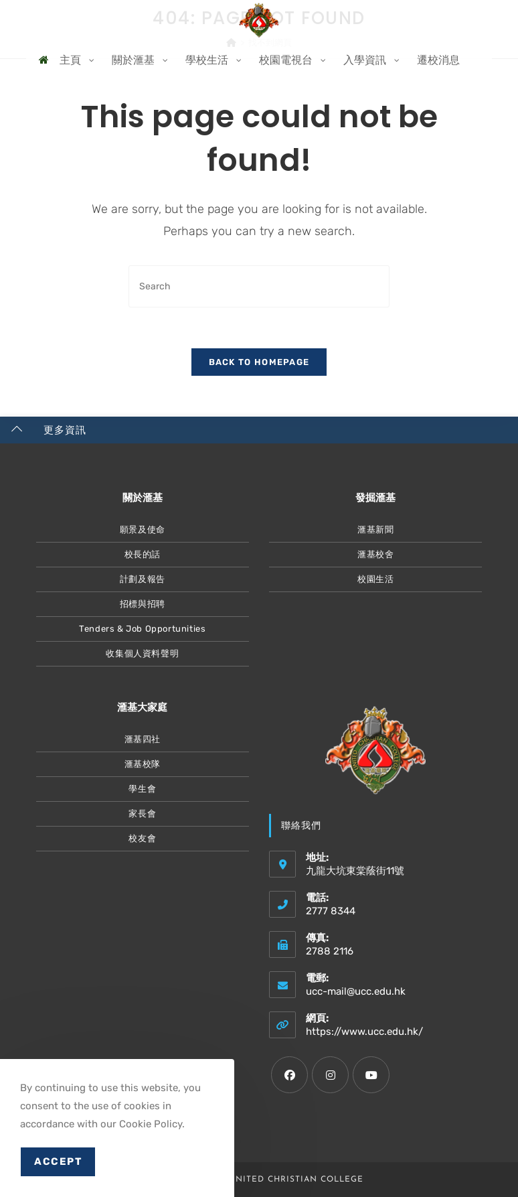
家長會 (142, 813)
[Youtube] (371, 1074)
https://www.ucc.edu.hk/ (364, 1032)
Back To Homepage (259, 362)
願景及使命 (142, 529)
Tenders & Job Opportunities (142, 629)
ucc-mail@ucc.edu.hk (356, 991)
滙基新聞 (375, 529)
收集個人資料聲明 (142, 653)
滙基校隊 (142, 764)
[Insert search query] (259, 286)
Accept (58, 1161)
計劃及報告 (142, 579)
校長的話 (142, 554)
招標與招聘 (142, 604)
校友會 (142, 838)
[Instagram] (330, 1074)
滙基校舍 (375, 554)
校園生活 (375, 579)
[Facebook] (289, 1074)
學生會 (142, 789)
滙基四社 (142, 739)
